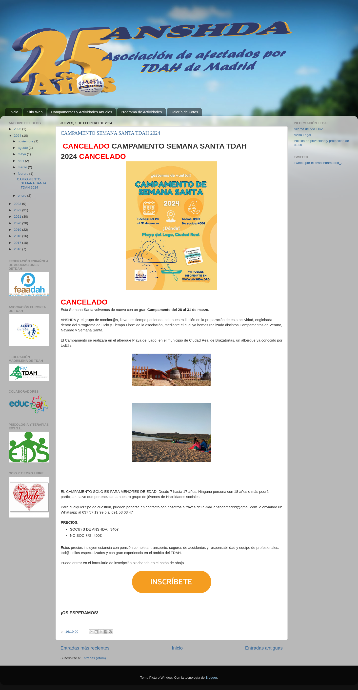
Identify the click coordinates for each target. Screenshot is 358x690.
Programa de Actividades (141, 112)
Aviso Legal (302, 135)
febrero (23, 173)
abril (21, 161)
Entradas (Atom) (94, 658)
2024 (18, 135)
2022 (18, 210)
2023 (18, 204)
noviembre (26, 141)
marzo (23, 167)
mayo (22, 154)
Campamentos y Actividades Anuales (81, 112)
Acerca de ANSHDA (308, 129)
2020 (18, 223)
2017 (18, 243)
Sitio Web (35, 112)
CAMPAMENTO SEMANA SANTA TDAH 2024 (110, 133)
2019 (18, 229)
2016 (18, 249)
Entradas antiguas (264, 648)
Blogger (211, 677)
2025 (18, 129)
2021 (18, 216)
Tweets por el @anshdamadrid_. (318, 163)
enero (22, 195)
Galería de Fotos (184, 112)
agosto (23, 148)
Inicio (14, 112)
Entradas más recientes (84, 648)
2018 (18, 236)
